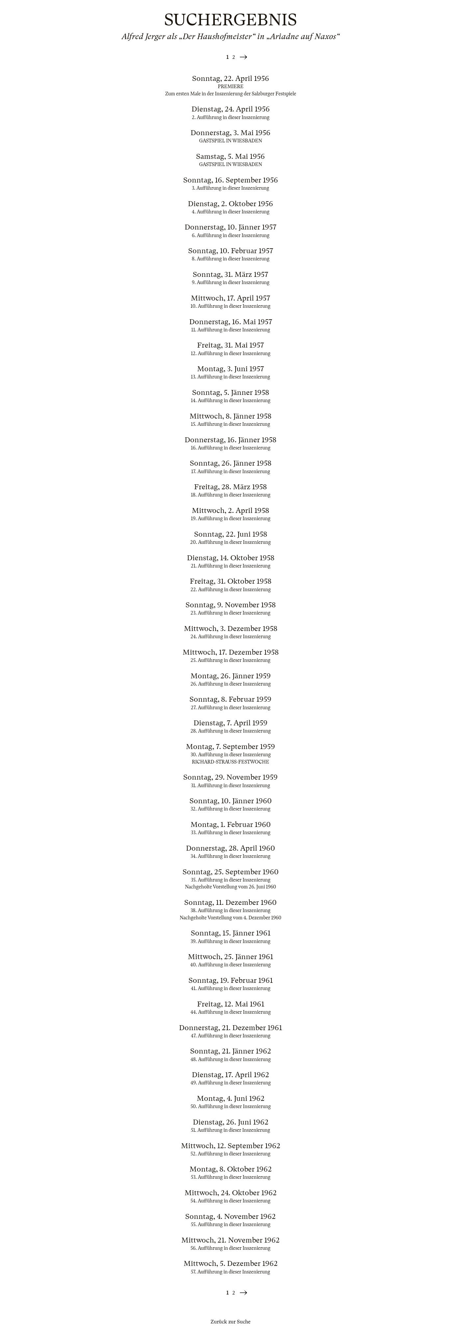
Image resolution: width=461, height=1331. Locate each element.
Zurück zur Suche (230, 1322)
